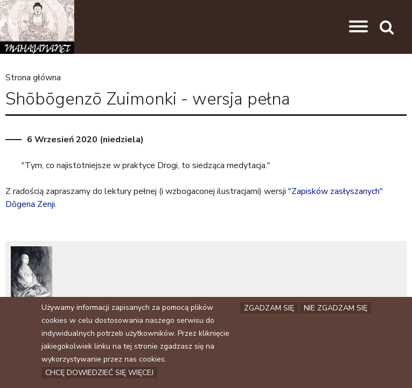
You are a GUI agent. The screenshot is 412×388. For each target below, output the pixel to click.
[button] (358, 27)
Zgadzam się (269, 308)
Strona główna (33, 78)
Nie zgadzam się (335, 308)
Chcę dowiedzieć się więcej (99, 373)
